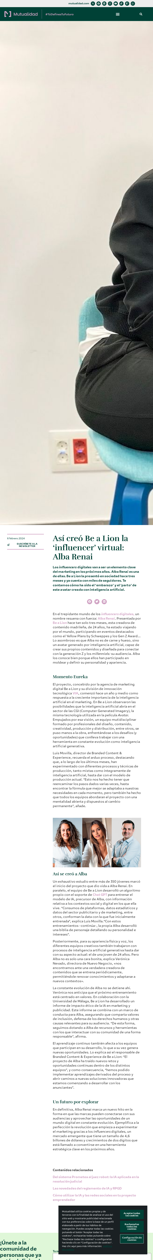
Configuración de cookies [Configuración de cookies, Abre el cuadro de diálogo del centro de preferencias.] (132, 1238)
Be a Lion (60, 623)
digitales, (126, 614)
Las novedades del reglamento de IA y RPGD (87, 1188)
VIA (75, 693)
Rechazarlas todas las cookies (132, 1226)
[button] (118, 14)
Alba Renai (106, 618)
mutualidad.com (78, 3)
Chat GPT (100, 895)
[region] (102, 1230)
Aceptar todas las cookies (132, 1214)
